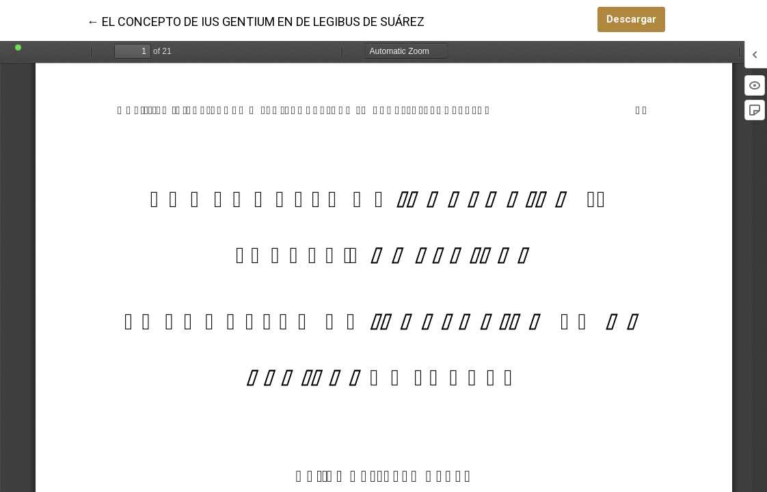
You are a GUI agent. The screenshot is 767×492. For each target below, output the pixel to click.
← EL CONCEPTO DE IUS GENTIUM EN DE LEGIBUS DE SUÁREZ (256, 20)
